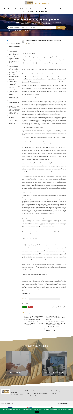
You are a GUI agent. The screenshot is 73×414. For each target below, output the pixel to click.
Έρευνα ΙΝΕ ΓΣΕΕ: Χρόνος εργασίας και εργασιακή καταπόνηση (14, 102)
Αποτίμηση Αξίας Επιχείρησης (40, 393)
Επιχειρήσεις (29, 30)
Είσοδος (54, 393)
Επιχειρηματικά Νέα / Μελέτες (43, 11)
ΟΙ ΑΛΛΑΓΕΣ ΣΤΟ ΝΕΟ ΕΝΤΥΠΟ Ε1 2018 (32, 329)
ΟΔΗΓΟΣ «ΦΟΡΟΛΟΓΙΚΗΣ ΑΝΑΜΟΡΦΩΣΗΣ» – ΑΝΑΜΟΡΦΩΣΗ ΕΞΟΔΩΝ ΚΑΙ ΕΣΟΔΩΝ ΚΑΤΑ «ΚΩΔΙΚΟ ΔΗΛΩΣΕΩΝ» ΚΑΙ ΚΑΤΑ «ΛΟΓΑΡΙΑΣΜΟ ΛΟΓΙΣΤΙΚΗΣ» (56, 324)
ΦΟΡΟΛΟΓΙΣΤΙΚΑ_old (27, 22)
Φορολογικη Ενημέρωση (21, 30)
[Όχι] (71, 411)
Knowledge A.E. (66, 403)
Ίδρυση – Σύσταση (8, 8)
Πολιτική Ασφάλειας (5, 403)
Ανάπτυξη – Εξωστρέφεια (27, 11)
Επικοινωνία (28, 395)
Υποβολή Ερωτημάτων (38, 395)
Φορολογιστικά (49, 8)
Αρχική (9, 22)
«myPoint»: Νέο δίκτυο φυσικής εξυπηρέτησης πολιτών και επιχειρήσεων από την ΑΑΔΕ (14, 59)
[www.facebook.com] (55, 306)
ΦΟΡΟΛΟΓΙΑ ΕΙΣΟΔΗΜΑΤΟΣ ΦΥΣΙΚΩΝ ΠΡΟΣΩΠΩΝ (50, 298)
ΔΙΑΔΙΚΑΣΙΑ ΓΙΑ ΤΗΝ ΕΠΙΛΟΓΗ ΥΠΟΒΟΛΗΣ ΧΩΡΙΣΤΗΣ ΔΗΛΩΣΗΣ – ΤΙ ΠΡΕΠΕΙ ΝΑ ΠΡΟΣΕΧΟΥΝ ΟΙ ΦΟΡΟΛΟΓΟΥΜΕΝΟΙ (33, 318)
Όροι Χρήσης (12, 403)
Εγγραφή (54, 395)
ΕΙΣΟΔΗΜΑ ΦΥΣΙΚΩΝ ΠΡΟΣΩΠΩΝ (35, 298)
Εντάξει (36, 411)
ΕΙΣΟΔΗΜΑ (47, 22)
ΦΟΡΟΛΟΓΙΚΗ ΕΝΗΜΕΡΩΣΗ (38, 22)
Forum (35, 398)
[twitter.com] (53, 306)
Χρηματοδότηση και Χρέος (36, 8)
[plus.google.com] (61, 306)
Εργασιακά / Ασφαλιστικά (61, 8)
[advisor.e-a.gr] (64, 306)
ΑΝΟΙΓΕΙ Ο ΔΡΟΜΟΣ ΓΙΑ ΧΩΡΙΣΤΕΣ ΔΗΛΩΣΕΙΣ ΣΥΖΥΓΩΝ (53, 329)
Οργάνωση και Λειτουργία (21, 8)
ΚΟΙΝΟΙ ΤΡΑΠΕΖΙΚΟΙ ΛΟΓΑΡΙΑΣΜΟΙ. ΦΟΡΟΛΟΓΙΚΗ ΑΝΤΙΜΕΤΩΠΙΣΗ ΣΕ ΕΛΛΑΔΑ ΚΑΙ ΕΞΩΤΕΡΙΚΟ (33, 323)
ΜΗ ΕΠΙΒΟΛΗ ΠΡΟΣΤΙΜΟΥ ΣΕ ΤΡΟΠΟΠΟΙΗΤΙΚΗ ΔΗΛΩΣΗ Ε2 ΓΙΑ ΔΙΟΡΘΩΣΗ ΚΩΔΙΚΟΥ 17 (56, 318)
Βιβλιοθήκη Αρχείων (17, 22)
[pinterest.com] (58, 306)
